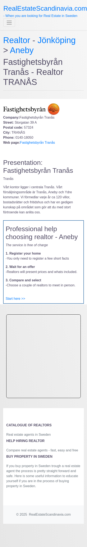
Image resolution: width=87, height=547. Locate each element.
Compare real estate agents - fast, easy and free (42, 450)
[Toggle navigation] (9, 22)
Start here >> (15, 298)
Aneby (21, 50)
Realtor (17, 40)
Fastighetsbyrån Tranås (37, 142)
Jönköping (57, 40)
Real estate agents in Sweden (28, 434)
